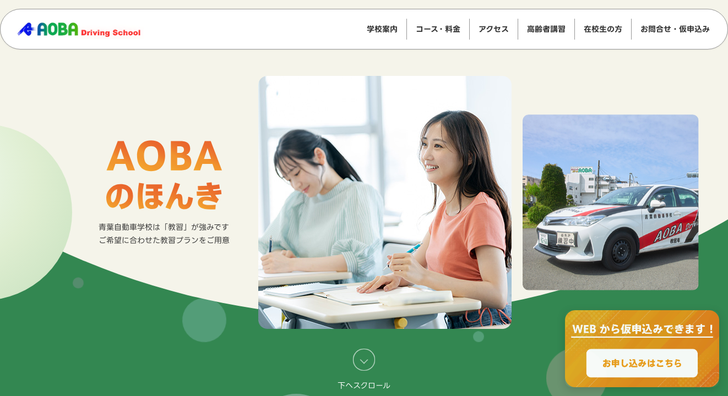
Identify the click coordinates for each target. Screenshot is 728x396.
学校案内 (382, 29)
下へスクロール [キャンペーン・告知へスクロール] (364, 369)
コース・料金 (438, 29)
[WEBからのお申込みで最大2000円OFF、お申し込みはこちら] (642, 348)
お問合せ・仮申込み (675, 29)
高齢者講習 (546, 29)
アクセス (494, 29)
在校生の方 (603, 29)
